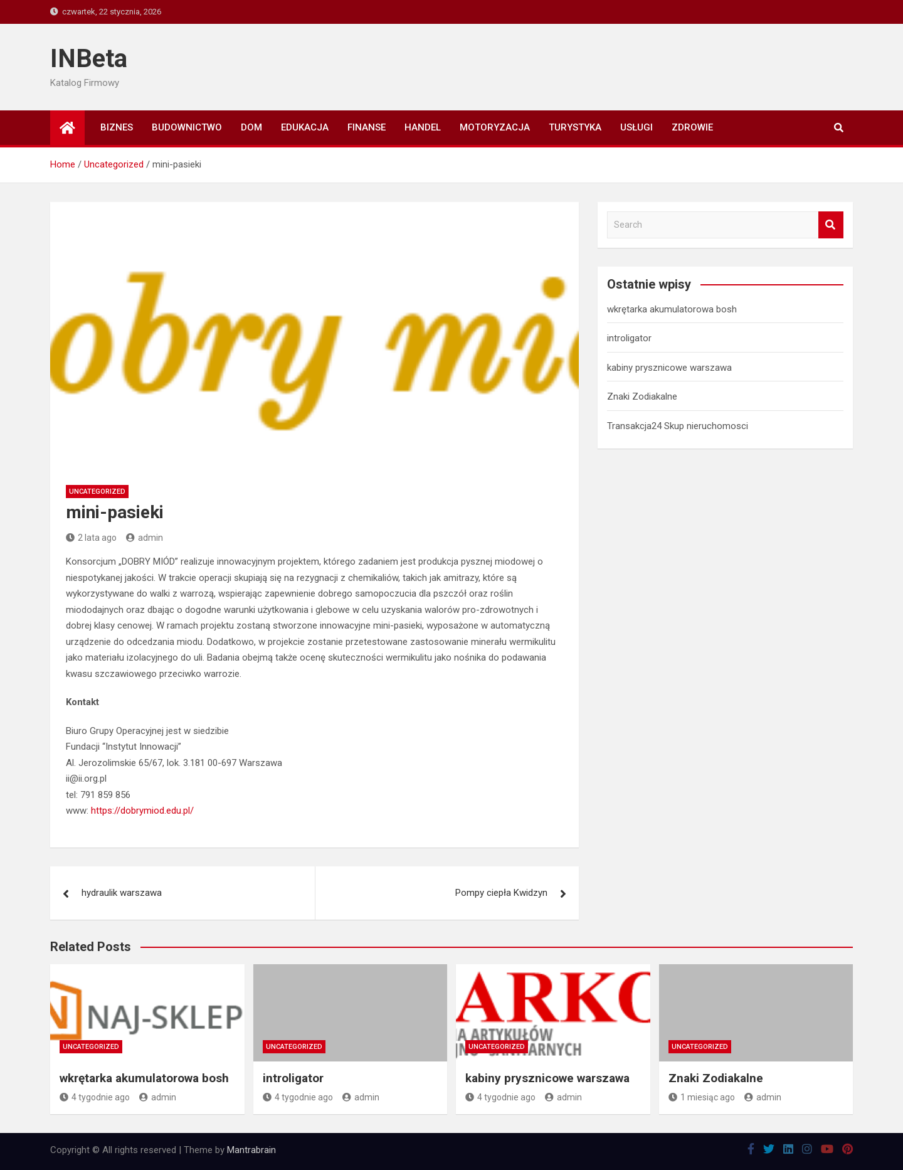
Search (830, 224)
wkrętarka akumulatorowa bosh (672, 309)
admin (144, 538)
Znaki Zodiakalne (642, 396)
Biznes (116, 127)
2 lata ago (91, 538)
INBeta (88, 58)
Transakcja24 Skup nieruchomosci (677, 426)
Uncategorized (97, 491)
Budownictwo (187, 127)
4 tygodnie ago (95, 1097)
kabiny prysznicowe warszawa (669, 367)
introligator (629, 338)
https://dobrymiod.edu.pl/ (142, 810)
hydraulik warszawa (122, 892)
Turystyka (575, 127)
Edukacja (305, 127)
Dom (251, 127)
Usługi (636, 127)
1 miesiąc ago (701, 1097)
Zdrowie (692, 127)
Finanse (366, 127)
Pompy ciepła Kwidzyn (501, 892)
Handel (422, 127)
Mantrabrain (251, 1150)
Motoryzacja (495, 127)
